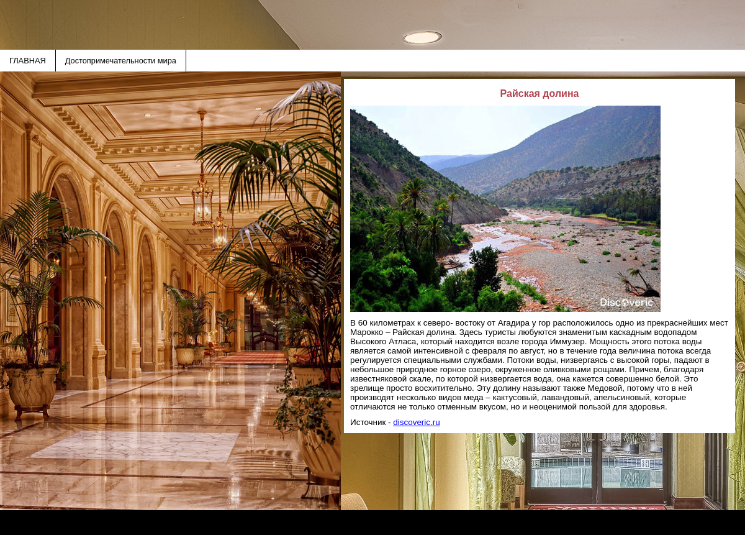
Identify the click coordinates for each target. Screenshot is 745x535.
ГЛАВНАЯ (27, 60)
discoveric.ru (416, 422)
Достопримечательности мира (120, 60)
